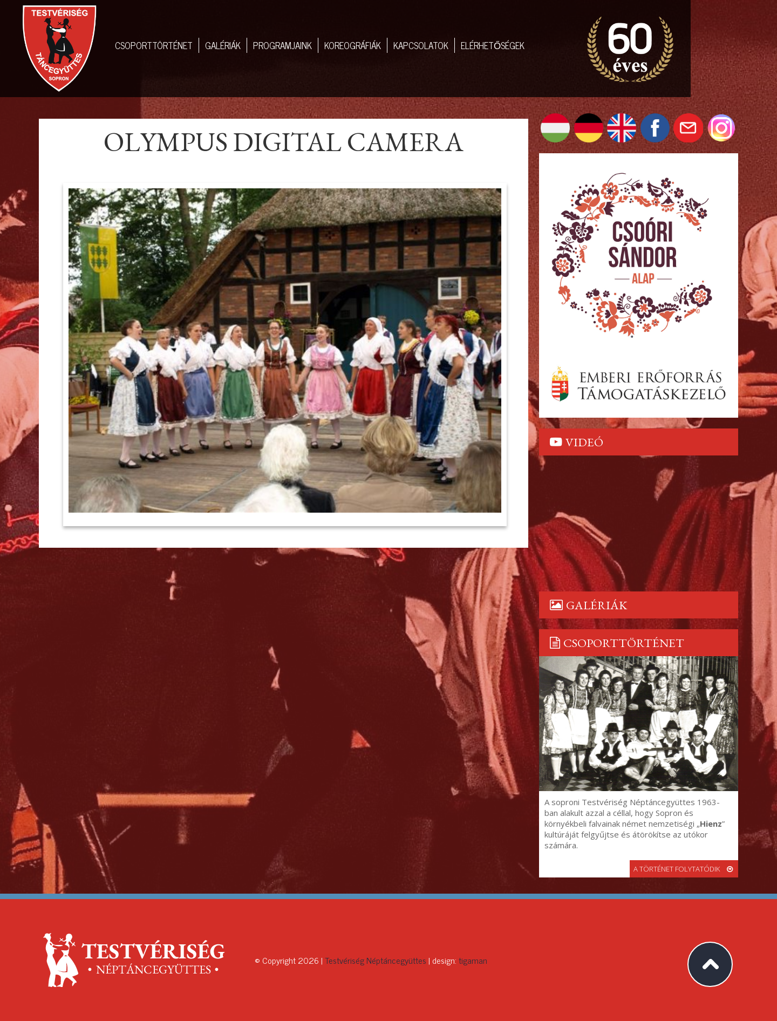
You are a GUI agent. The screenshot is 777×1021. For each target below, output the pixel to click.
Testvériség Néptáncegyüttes (375, 960)
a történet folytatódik (683, 869)
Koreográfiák (352, 45)
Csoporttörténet (154, 45)
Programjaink (282, 45)
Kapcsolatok (420, 45)
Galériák (223, 45)
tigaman (473, 960)
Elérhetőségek (492, 45)
